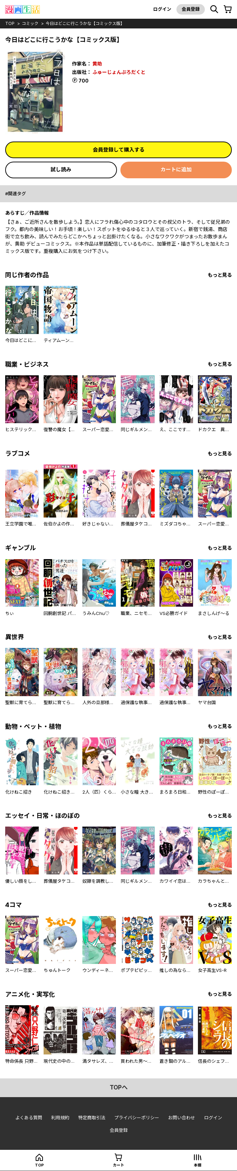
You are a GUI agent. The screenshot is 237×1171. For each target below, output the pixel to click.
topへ (119, 1087)
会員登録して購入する (119, 149)
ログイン (162, 9)
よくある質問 (28, 1117)
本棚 (197, 1165)
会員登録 (191, 9)
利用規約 (60, 1117)
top (10, 23)
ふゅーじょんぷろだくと (119, 72)
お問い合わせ (181, 1117)
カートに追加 (176, 169)
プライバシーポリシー (136, 1117)
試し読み (61, 169)
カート (118, 1165)
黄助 (97, 64)
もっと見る (220, 275)
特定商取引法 (91, 1117)
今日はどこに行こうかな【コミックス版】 (85, 23)
